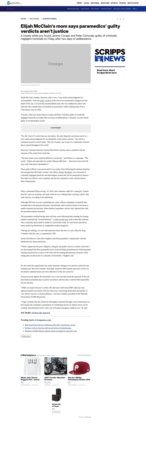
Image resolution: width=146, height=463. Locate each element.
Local (86, 3)
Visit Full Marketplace (84, 355)
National (95, 3)
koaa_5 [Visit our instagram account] (10, 9)
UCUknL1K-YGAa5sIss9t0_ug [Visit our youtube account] (14, 9)
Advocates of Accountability (122, 9)
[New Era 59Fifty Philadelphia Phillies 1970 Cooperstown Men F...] (79, 372)
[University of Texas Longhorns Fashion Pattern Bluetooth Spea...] (56, 401)
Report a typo (26, 336)
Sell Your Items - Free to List (45, 355)
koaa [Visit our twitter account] (12, 9)
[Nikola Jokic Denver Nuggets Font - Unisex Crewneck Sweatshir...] (32, 372)
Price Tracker (95, 9)
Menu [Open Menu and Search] (79, 3)
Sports (114, 3)
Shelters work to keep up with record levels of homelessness (48, 328)
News (23, 19)
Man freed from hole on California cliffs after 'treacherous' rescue (50, 325)
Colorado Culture (106, 9)
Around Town (85, 9)
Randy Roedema (65, 172)
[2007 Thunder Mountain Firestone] (55, 372)
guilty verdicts (45, 100)
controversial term (61, 219)
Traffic (122, 3)
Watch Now (133, 3)
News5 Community (73, 9)
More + (135, 9)
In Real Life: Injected (41, 313)
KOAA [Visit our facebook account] (8, 9)
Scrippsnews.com (44, 320)
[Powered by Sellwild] (88, 417)
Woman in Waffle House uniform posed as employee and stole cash (51, 331)
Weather (105, 3)
